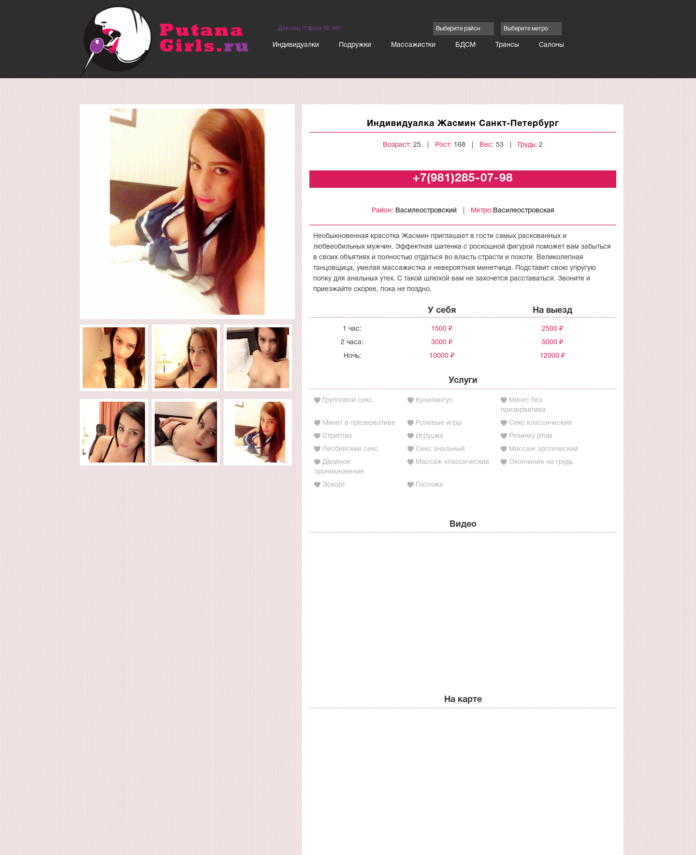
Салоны (551, 45)
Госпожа (429, 485)
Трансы (507, 45)
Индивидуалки (296, 45)
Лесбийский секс (350, 449)
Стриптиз (337, 436)
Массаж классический (452, 462)
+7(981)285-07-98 (463, 178)
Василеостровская (523, 211)
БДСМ (465, 45)
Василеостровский (426, 211)
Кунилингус (434, 400)
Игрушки (429, 436)
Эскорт (333, 485)
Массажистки (413, 45)
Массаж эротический (543, 449)
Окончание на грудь (541, 462)
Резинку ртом (530, 436)
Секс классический (540, 423)
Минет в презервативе (358, 423)
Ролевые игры (439, 423)
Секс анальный (440, 449)
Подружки (355, 45)
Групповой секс (347, 400)
